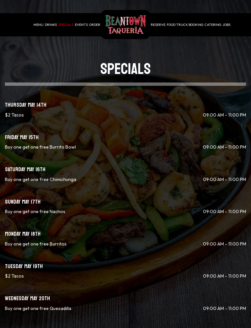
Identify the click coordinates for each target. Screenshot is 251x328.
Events (81, 24)
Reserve (158, 24)
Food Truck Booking (185, 24)
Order (94, 24)
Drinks (51, 24)
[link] (125, 24)
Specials (66, 24)
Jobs (226, 24)
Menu (38, 24)
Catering (213, 24)
